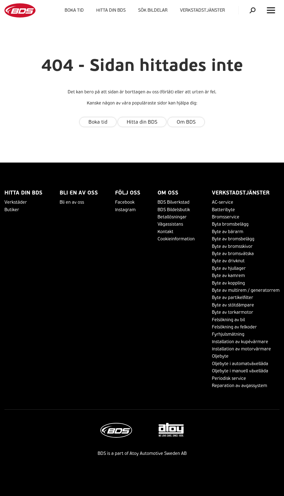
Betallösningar (172, 217)
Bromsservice (225, 217)
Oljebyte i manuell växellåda (240, 370)
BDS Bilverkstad (173, 202)
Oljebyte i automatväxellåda (240, 363)
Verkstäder (15, 202)
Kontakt (165, 231)
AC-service (222, 202)
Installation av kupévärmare (240, 341)
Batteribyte (223, 209)
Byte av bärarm (227, 231)
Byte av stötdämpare (233, 305)
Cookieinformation (176, 238)
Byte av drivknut (228, 260)
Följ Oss (127, 192)
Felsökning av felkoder (234, 327)
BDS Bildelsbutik (174, 209)
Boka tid (74, 10)
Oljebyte (220, 356)
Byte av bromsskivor (232, 246)
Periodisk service (229, 378)
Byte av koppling (228, 283)
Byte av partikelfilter (232, 297)
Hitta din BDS (111, 10)
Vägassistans (170, 224)
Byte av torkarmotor (232, 312)
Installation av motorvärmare (241, 349)
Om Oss (168, 192)
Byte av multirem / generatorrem (246, 290)
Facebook (125, 202)
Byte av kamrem (228, 275)
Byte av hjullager (229, 268)
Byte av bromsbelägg (233, 238)
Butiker (11, 209)
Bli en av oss (79, 192)
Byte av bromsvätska (233, 253)
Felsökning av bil (228, 319)
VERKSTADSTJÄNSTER (203, 10)
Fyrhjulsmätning (228, 334)
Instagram (125, 209)
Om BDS (186, 122)
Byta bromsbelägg (230, 224)
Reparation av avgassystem (239, 385)
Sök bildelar (153, 10)
